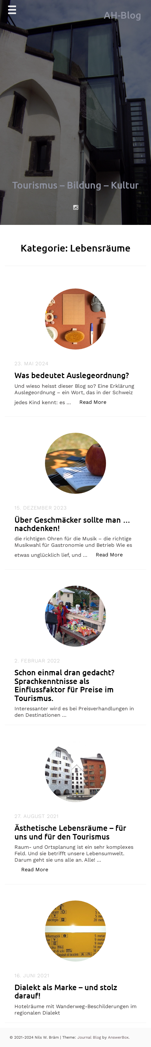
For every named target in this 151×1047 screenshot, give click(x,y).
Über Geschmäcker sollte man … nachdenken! (72, 524)
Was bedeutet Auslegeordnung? (71, 375)
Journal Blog (89, 1037)
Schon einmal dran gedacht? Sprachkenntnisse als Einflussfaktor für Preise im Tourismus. (64, 685)
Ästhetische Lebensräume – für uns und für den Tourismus (70, 832)
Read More (96, 401)
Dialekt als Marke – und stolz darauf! (65, 991)
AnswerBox (118, 1037)
